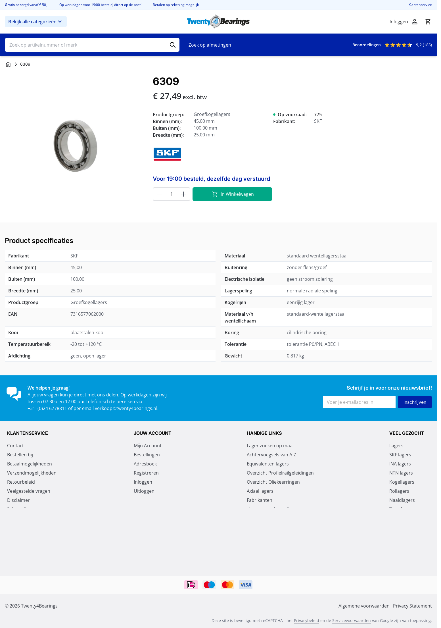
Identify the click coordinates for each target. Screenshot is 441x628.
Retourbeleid (21, 482)
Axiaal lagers (260, 491)
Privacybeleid (306, 620)
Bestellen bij (20, 455)
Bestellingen (147, 455)
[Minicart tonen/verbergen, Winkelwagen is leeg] (427, 21)
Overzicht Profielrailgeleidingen (280, 473)
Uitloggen (144, 491)
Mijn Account (148, 445)
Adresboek (145, 464)
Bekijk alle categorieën (35, 21)
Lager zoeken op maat (270, 445)
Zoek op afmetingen (210, 45)
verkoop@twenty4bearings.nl (126, 408)
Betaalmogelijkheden (29, 464)
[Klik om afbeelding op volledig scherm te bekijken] (76, 147)
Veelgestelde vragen (28, 491)
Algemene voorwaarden (32, 518)
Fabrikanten (259, 500)
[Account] (414, 21)
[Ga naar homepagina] (8, 64)
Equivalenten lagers (268, 464)
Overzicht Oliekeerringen (273, 482)
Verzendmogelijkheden (32, 473)
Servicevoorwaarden (351, 620)
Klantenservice (420, 5)
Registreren (146, 473)
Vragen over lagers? (268, 509)
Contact (15, 445)
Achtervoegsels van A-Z (271, 455)
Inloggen (143, 482)
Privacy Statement (26, 509)
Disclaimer (18, 500)
